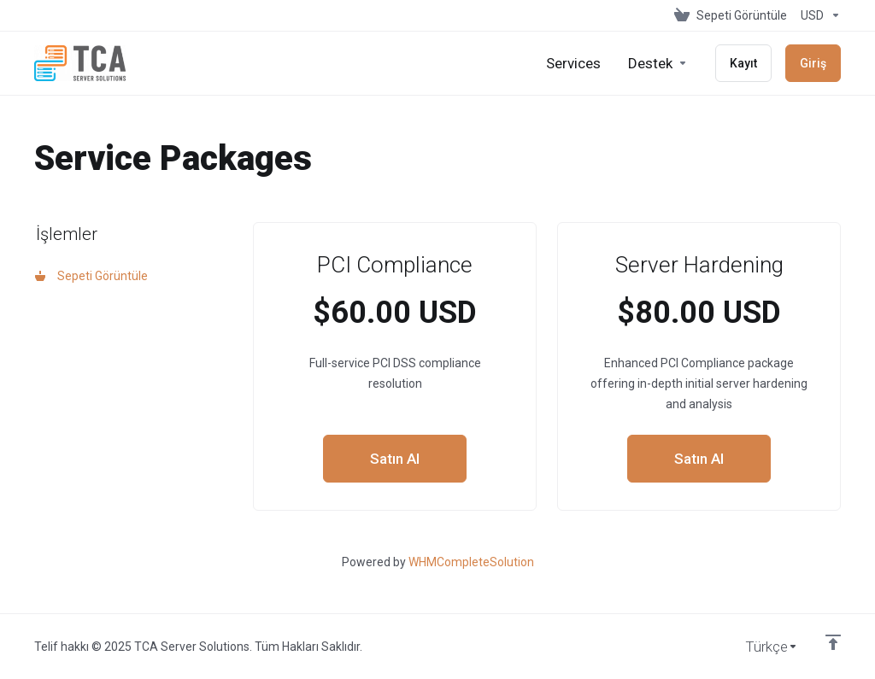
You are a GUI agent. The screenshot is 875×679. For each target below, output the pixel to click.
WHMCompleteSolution (471, 562)
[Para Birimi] (817, 15)
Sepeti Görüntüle (91, 276)
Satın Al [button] (395, 458)
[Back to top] (833, 642)
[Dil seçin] (760, 646)
